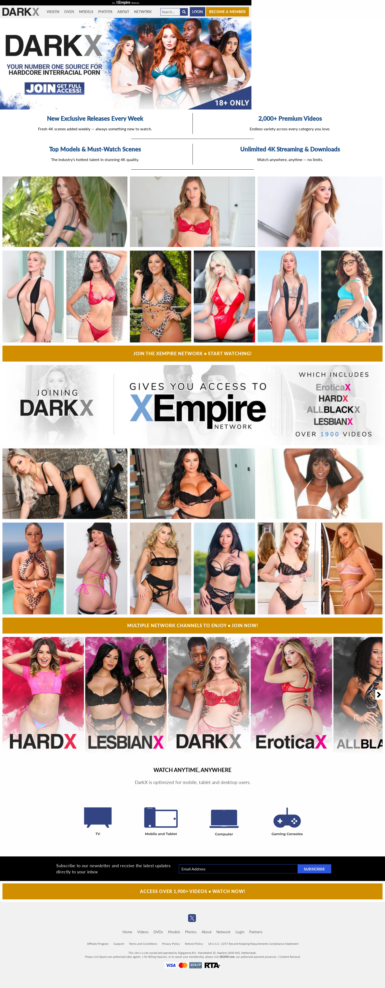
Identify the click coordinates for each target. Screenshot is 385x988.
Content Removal (289, 956)
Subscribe (314, 868)
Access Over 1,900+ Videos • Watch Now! (192, 891)
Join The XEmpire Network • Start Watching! (192, 353)
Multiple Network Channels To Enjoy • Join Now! (192, 625)
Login (197, 12)
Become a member (227, 12)
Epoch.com (105, 956)
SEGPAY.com (227, 956)
